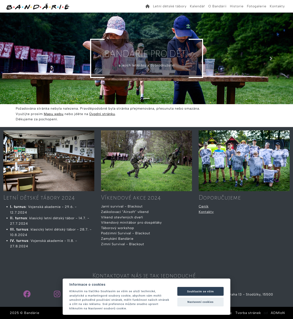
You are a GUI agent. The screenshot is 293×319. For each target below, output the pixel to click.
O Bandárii (217, 6)
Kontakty (277, 6)
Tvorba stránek (248, 313)
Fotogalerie (256, 6)
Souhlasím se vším (200, 291)
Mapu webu (54, 114)
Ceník (204, 206)
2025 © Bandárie (24, 313)
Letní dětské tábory (170, 6)
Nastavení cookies (200, 301)
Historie (237, 6)
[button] (22, 58)
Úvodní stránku (102, 114)
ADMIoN (278, 313)
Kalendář (197, 6)
